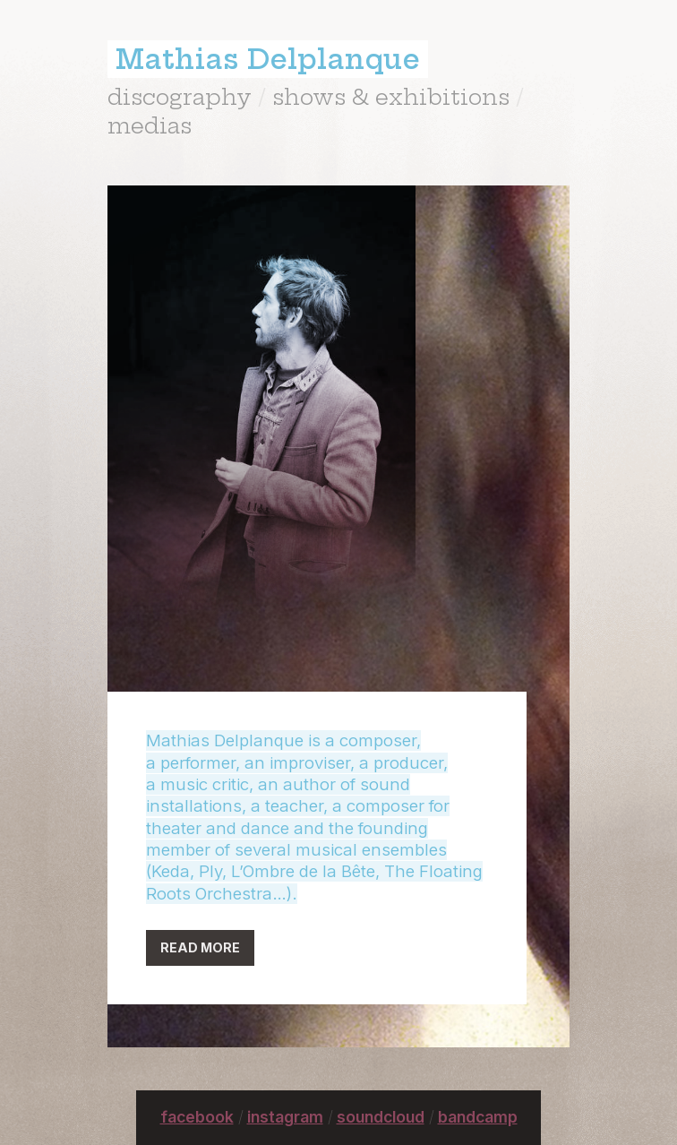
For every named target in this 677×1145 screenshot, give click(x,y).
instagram (285, 1116)
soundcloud (380, 1116)
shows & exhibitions (391, 96)
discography (179, 96)
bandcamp (478, 1116)
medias (149, 125)
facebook (197, 1116)
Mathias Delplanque (268, 59)
